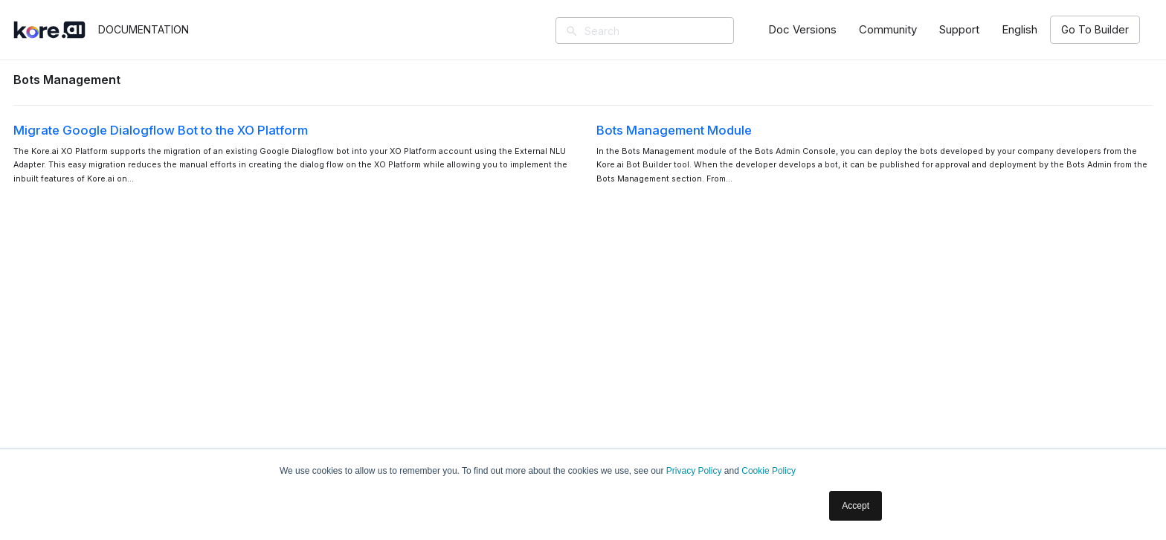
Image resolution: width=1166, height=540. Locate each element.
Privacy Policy (694, 471)
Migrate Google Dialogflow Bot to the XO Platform (160, 130)
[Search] (666, 30)
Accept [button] (855, 506)
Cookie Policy (768, 471)
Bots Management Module (674, 130)
